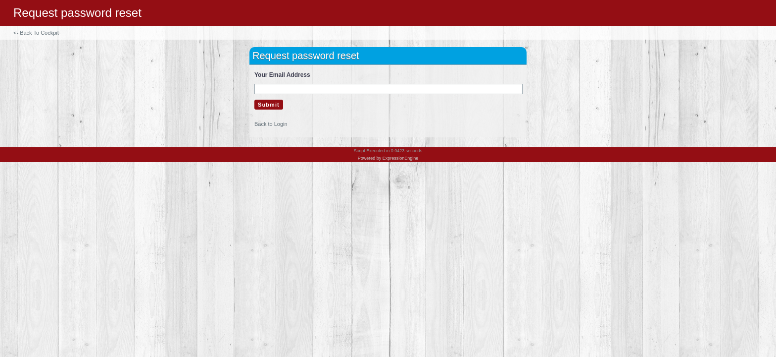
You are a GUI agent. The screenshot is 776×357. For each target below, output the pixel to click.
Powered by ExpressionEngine (388, 158)
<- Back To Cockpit (36, 33)
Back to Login (271, 124)
